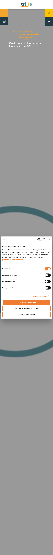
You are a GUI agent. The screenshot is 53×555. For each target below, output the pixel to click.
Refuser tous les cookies (27, 314)
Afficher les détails (39, 296)
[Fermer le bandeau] (50, 239)
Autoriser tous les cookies (26, 302)
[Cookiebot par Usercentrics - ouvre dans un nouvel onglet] (36, 239)
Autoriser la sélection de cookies (26, 308)
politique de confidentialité (12, 259)
